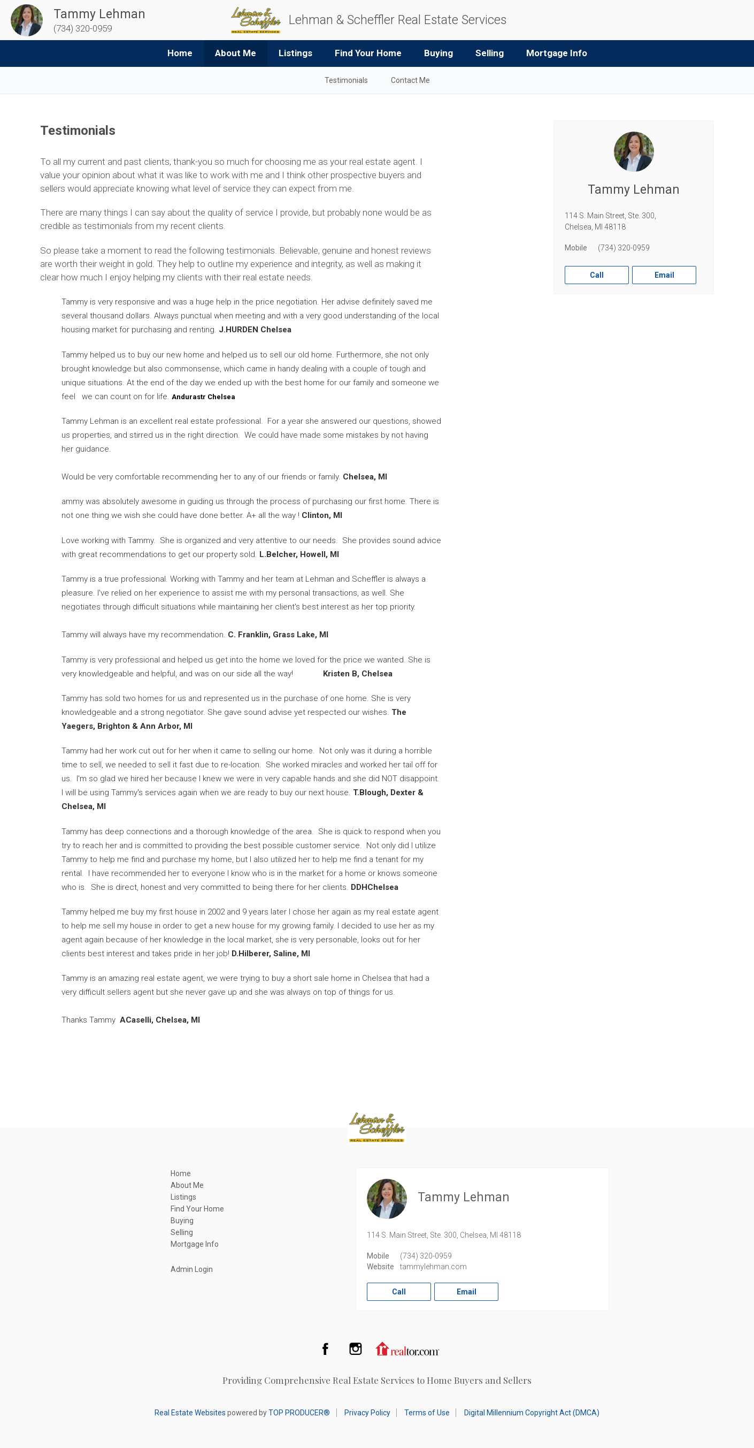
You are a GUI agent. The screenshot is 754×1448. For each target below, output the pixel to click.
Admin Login (192, 1269)
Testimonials (346, 80)
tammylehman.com (433, 1266)
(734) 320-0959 (624, 247)
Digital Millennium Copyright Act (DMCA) (531, 1412)
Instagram (355, 1348)
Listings (295, 53)
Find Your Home (368, 53)
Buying (438, 53)
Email (664, 275)
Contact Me (410, 80)
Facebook (325, 1348)
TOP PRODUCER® (299, 1412)
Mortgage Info (556, 53)
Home (180, 53)
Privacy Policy (367, 1412)
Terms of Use (427, 1412)
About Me (235, 53)
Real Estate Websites (190, 1412)
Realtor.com (407, 1348)
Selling (489, 53)
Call (597, 275)
